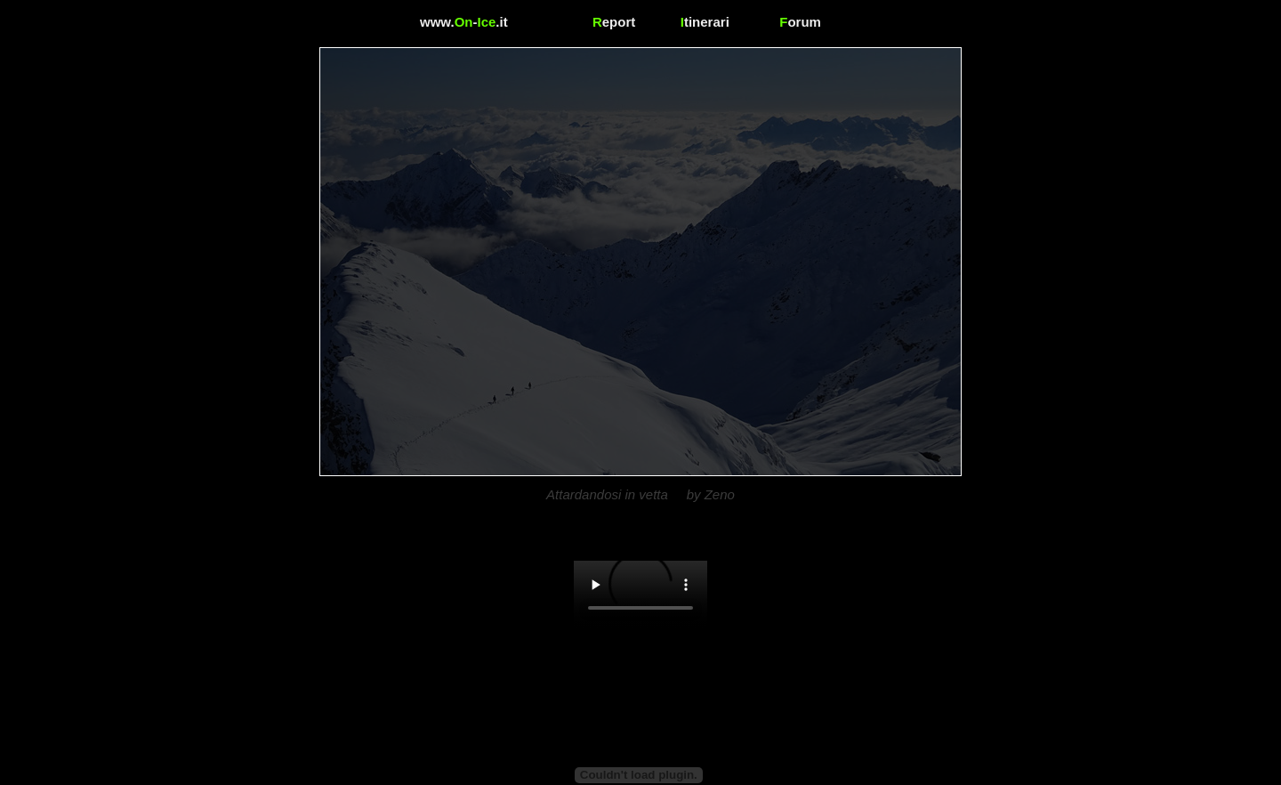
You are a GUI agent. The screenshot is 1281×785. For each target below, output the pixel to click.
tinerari (705, 21)
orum (800, 21)
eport (613, 21)
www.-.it (464, 21)
